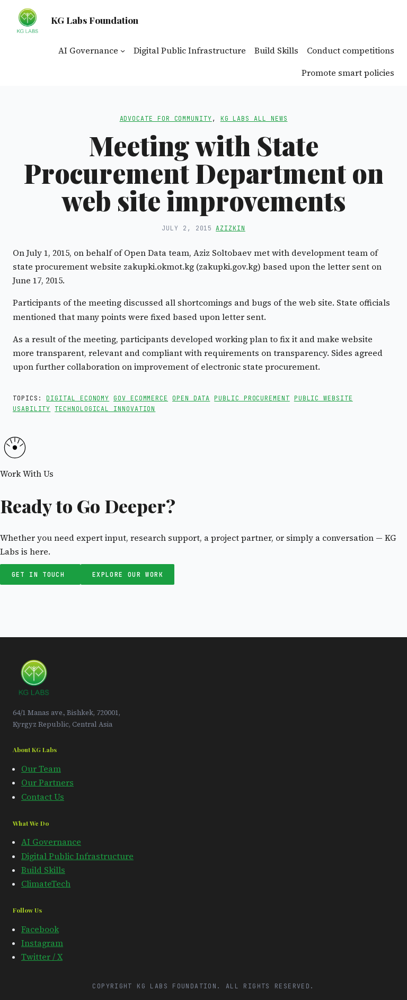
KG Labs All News (254, 118)
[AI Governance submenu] (122, 50)
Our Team (41, 768)
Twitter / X (42, 956)
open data (191, 398)
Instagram (42, 943)
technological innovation (105, 409)
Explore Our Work (127, 574)
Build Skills (43, 870)
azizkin (230, 228)
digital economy (77, 398)
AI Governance (51, 841)
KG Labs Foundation (94, 20)
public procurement (252, 398)
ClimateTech (45, 883)
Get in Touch (40, 574)
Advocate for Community (166, 118)
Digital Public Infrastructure (77, 856)
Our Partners (47, 782)
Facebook (40, 929)
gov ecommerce (140, 398)
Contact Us (42, 796)
